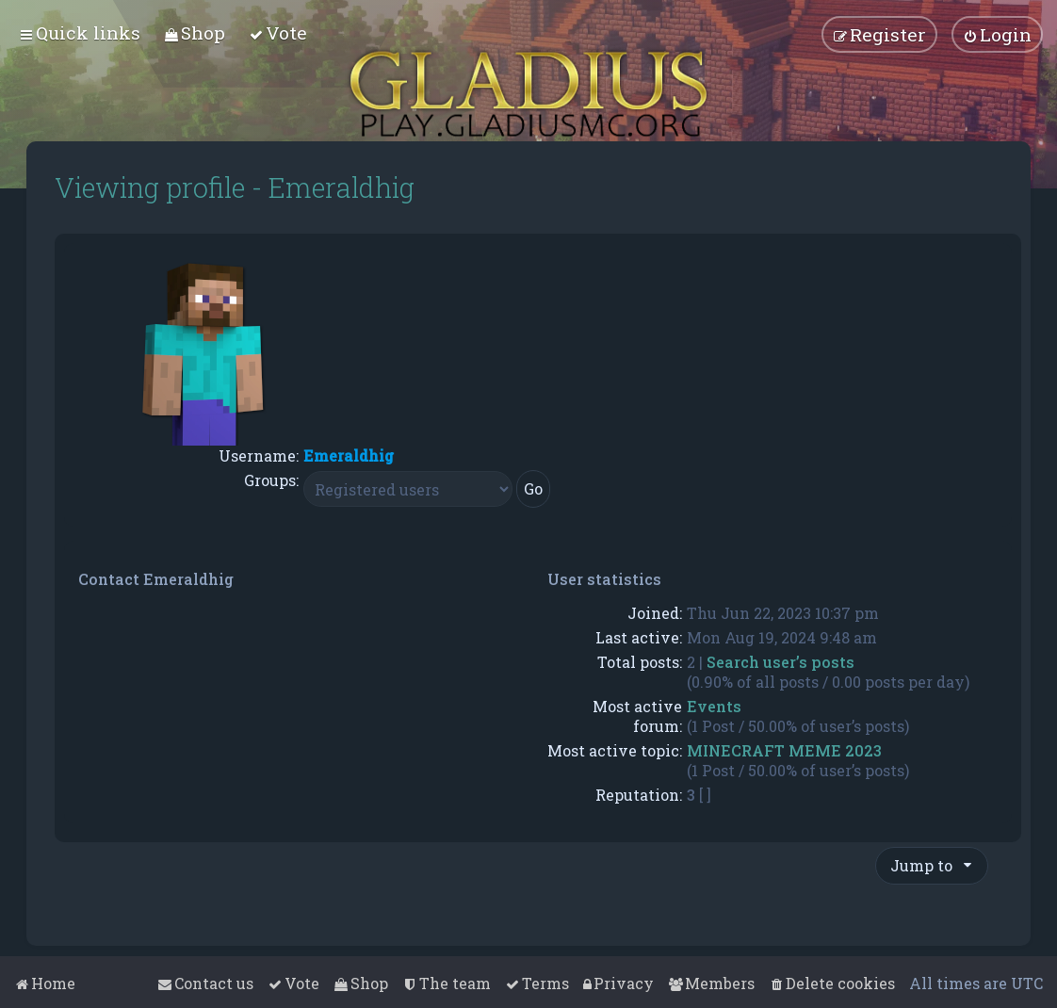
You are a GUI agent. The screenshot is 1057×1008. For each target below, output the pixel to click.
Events (714, 706)
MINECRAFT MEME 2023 (784, 750)
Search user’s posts (780, 662)
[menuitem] (194, 32)
